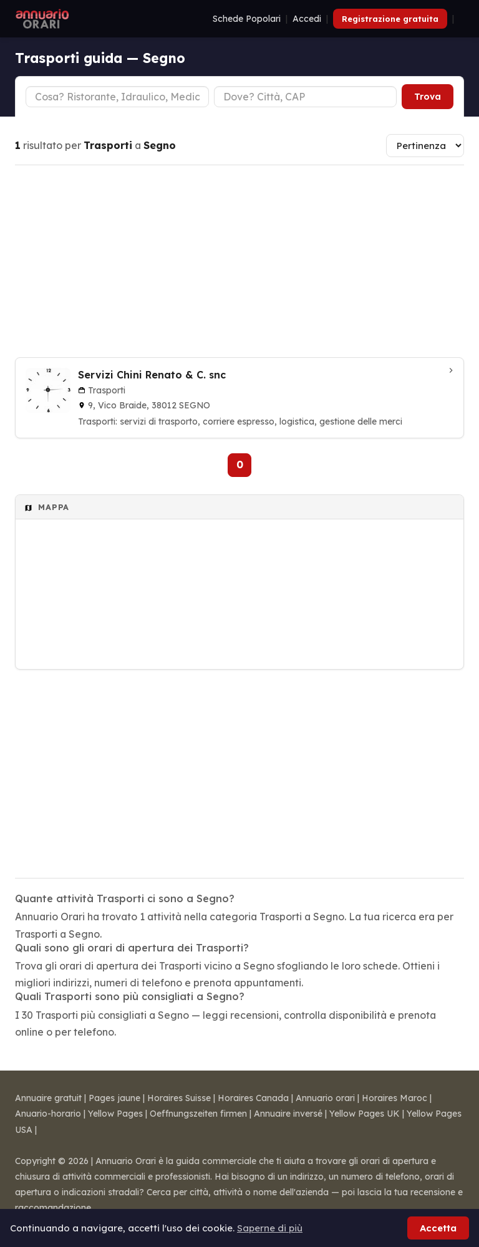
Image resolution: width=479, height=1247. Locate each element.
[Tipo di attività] (117, 96)
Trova (427, 96)
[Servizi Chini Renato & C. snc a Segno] (239, 397)
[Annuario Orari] (42, 18)
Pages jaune (114, 1098)
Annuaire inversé (288, 1113)
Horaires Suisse (179, 1098)
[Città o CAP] (305, 96)
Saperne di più (269, 1228)
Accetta (438, 1228)
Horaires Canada (253, 1098)
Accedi (307, 18)
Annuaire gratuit (48, 1098)
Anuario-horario (48, 1113)
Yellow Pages (115, 1113)
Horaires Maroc (394, 1098)
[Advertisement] (239, 261)
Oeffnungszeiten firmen (198, 1113)
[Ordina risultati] (425, 145)
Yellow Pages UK (364, 1113)
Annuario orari (325, 1098)
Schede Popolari (247, 18)
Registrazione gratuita (390, 19)
